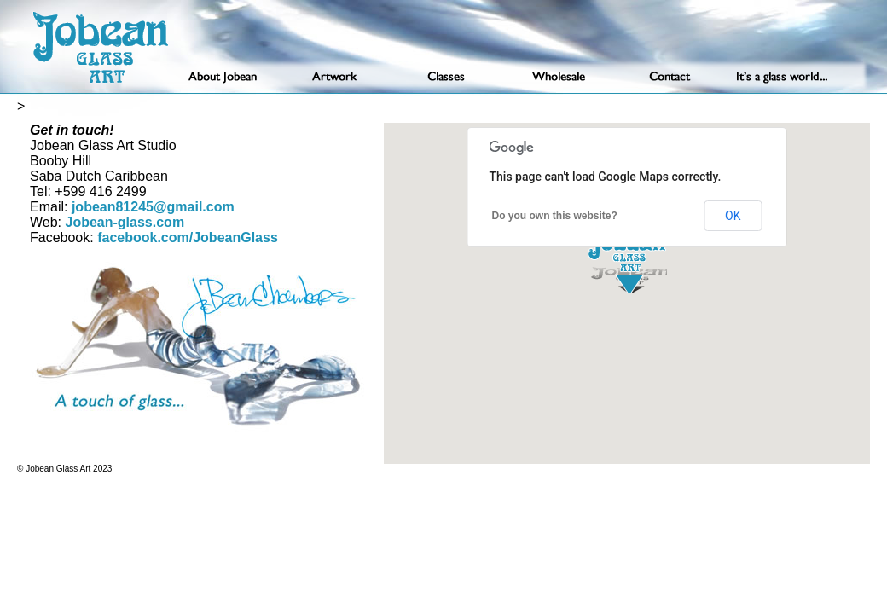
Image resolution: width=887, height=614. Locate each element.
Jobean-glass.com (125, 222)
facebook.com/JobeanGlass (186, 237)
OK (732, 216)
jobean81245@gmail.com (153, 207)
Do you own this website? (554, 216)
